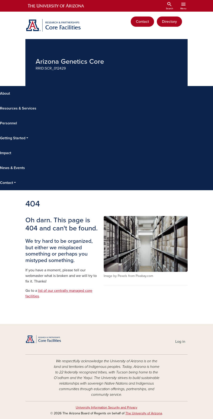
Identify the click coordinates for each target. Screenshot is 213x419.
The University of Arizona (143, 413)
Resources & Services (18, 108)
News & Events (12, 168)
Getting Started (12, 138)
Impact (5, 153)
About (5, 93)
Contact (142, 21)
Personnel (8, 123)
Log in (180, 341)
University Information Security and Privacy (106, 407)
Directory (169, 21)
